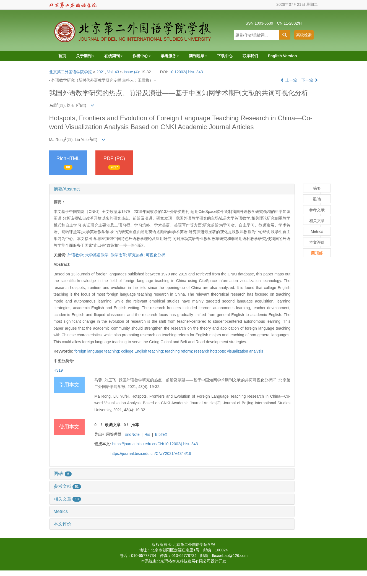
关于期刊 (85, 56)
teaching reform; (179, 351)
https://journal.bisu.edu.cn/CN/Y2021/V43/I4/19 (151, 453)
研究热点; (136, 255)
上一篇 (288, 80)
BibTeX (161, 434)
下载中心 (225, 56)
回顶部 (317, 253)
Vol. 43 (113, 72)
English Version (282, 56)
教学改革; (119, 255)
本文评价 (62, 524)
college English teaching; (143, 351)
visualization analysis (245, 351)
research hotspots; (210, 351)
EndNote (131, 434)
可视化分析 (155, 255)
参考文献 (67, 486)
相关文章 (67, 499)
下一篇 (309, 80)
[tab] (172, 189)
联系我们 (250, 56)
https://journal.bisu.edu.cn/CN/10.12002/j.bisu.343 (155, 444)
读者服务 (170, 56)
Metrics (61, 511)
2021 (101, 72)
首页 (62, 56)
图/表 (63, 473)
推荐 (135, 425)
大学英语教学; (97, 255)
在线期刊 (113, 56)
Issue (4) (131, 72)
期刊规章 (198, 56)
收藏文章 (113, 425)
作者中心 (141, 56)
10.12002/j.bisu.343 (186, 72)
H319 (58, 370)
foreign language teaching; (97, 351)
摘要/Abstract (67, 189)
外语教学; (75, 255)
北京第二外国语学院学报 (70, 72)
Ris (147, 434)
